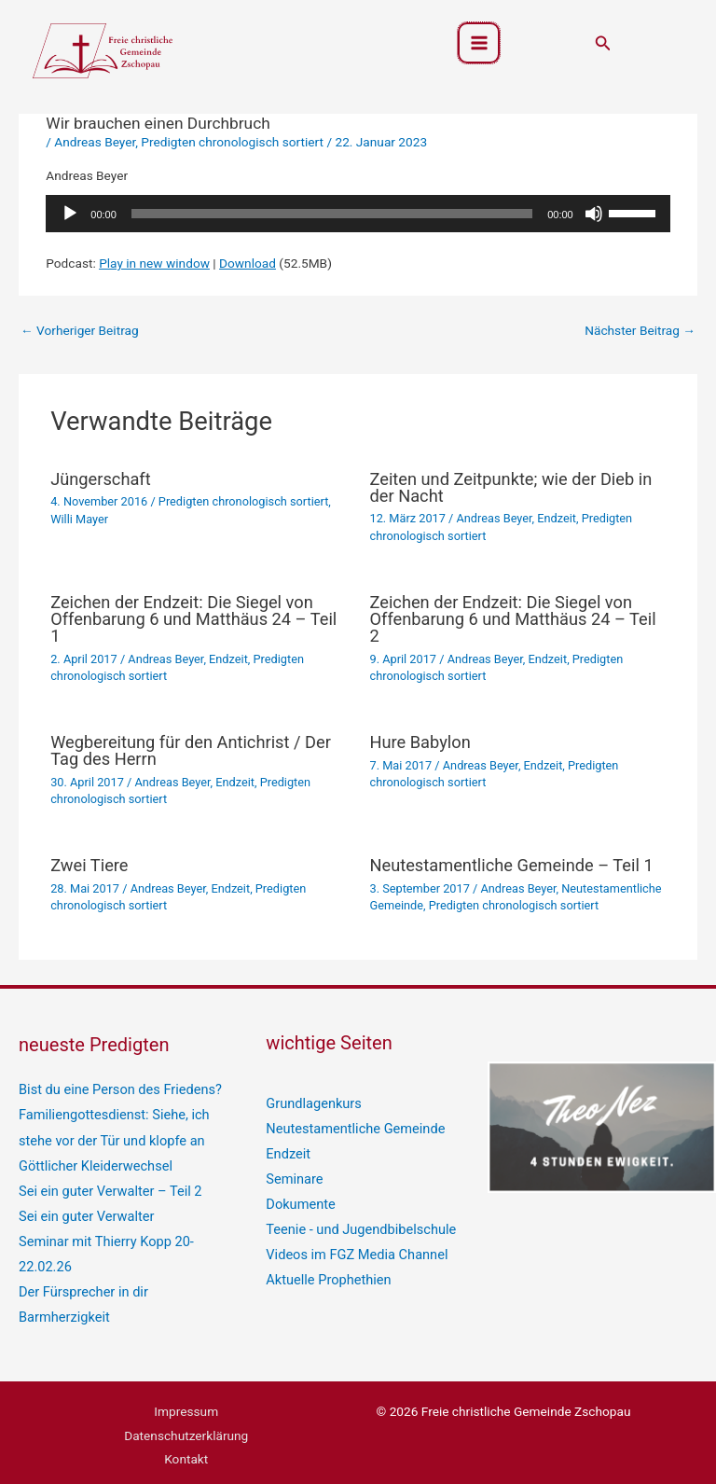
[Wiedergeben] (70, 213)
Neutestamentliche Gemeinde (350, 1125)
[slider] (331, 213)
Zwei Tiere (89, 865)
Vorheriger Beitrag (80, 330)
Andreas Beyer (94, 141)
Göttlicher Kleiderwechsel (91, 1160)
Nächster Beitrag (640, 330)
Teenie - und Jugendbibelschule (355, 1221)
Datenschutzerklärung (186, 1419)
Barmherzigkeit (61, 1302)
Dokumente (298, 1196)
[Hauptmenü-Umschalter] (479, 45)
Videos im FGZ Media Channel (351, 1244)
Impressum (186, 1395)
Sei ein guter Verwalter (82, 1207)
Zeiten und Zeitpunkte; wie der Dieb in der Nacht (511, 487)
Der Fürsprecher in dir (79, 1278)
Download (247, 263)
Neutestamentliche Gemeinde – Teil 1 (512, 865)
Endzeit (556, 518)
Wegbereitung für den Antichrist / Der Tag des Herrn (190, 750)
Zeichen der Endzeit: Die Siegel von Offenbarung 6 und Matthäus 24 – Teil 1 (193, 618)
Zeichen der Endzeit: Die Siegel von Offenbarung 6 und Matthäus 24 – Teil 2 (513, 618)
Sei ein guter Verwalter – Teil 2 (104, 1183)
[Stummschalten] (594, 213)
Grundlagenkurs (310, 1102)
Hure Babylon (420, 742)
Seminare (292, 1173)
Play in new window (154, 263)
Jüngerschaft (100, 479)
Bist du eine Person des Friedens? (114, 1088)
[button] (603, 45)
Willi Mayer (79, 519)
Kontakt (186, 1442)
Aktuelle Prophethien (324, 1267)
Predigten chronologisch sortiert (232, 141)
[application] (357, 213)
